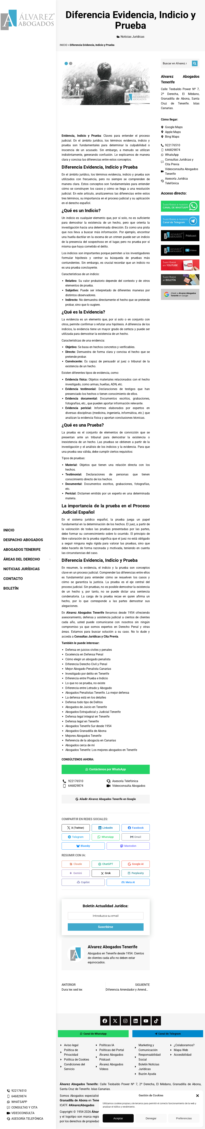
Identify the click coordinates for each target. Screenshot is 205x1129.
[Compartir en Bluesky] (83, 846)
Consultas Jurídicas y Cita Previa (96, 636)
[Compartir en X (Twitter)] (76, 828)
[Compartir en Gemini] (76, 874)
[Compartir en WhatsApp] (106, 837)
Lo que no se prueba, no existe (85, 683)
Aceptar (118, 1118)
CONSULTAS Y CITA (22, 1107)
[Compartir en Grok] (106, 874)
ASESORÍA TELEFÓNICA (25, 1118)
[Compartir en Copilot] (83, 883)
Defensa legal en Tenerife (82, 721)
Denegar (151, 1118)
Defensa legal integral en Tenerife (87, 716)
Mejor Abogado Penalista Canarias (88, 669)
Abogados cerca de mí (80, 745)
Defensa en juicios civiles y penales (88, 650)
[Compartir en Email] (136, 837)
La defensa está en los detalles (85, 697)
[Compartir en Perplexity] (136, 874)
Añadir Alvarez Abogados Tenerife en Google (106, 799)
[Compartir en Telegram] (76, 837)
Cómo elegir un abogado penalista (88, 659)
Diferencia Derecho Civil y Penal (86, 664)
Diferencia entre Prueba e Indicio (86, 678)
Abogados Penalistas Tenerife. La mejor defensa (97, 692)
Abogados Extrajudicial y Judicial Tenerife (93, 712)
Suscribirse (105, 928)
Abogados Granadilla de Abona (85, 731)
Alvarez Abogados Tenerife (85, 612)
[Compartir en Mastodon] (128, 846)
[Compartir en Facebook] (136, 828)
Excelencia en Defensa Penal (84, 654)
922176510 (17, 1090)
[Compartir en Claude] (76, 865)
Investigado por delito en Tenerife (87, 673)
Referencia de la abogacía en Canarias (90, 740)
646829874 (17, 1096)
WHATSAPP (17, 1102)
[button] (197, 1095)
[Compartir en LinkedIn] (106, 828)
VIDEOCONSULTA (20, 1113)
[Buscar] (195, 63)
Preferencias (184, 1118)
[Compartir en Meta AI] (128, 883)
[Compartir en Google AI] (136, 865)
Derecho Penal (129, 627)
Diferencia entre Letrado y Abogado (88, 688)
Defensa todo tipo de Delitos (84, 702)
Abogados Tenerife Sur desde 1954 (88, 726)
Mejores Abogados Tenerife (83, 735)
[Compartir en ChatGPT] (106, 865)
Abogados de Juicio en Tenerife (86, 707)
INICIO (63, 44)
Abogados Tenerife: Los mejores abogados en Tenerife (101, 750)
